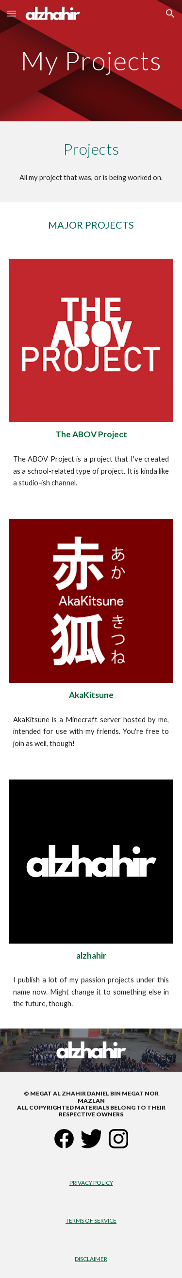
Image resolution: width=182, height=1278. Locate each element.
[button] (11, 13)
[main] (91, 60)
